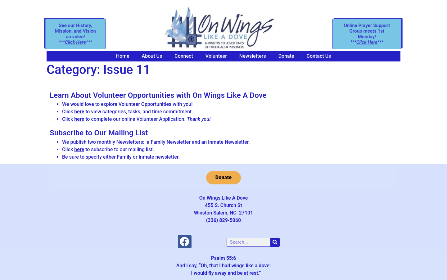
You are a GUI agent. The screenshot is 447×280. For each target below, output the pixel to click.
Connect (183, 56)
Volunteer (216, 56)
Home (122, 56)
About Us (152, 56)
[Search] (274, 242)
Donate (286, 56)
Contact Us (319, 56)
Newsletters (252, 56)
